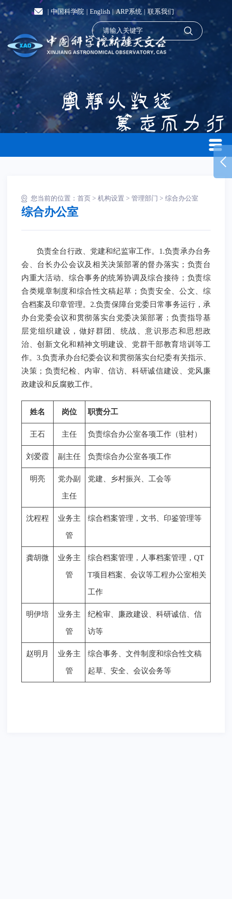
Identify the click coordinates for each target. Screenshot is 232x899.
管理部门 (144, 198)
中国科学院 (67, 11)
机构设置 (111, 198)
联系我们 (161, 11)
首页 (84, 198)
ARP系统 (129, 11)
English (100, 11)
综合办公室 (181, 198)
